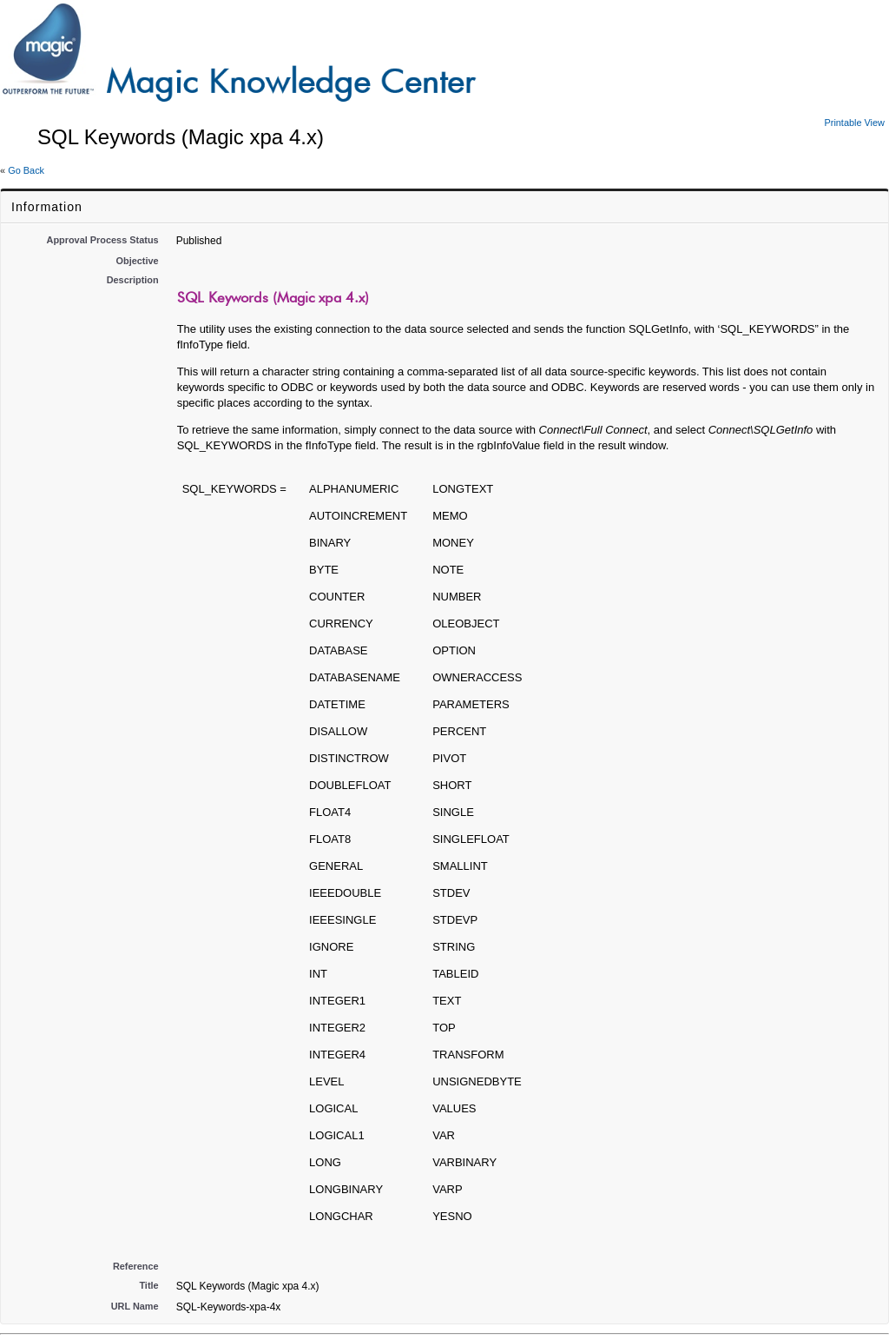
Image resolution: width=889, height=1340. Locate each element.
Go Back (26, 170)
